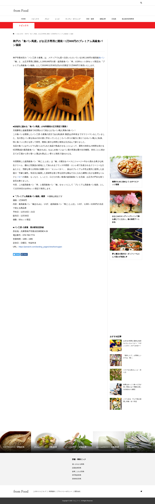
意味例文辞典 (76, 479)
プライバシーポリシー (64, 491)
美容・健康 (90, 19)
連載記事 (103, 19)
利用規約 (52, 491)
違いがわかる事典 (78, 464)
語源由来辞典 (76, 468)
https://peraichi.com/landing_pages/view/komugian (40, 247)
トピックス (35, 19)
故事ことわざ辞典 (78, 471)
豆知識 (114, 19)
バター (20, 177)
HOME (23, 19)
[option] (15, 442)
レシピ (57, 19)
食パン (102, 58)
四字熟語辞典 (76, 475)
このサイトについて (40, 491)
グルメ (47, 19)
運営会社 (77, 491)
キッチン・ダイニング (73, 19)
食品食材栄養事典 (128, 19)
